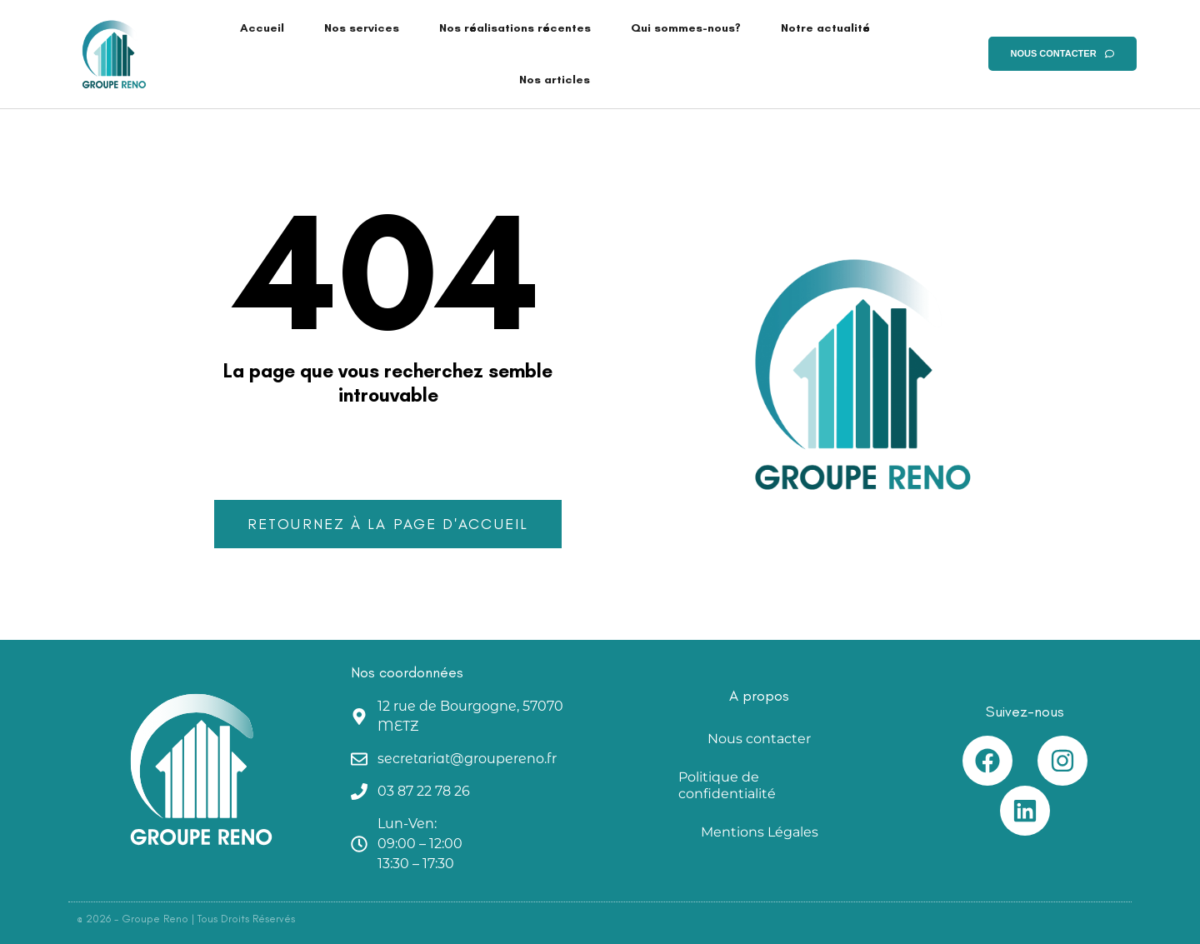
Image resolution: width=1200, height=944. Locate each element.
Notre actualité (825, 28)
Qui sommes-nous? (686, 28)
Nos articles (554, 79)
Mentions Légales (759, 832)
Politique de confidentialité (727, 785)
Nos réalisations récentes (515, 28)
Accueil (262, 28)
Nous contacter (759, 739)
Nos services (361, 28)
